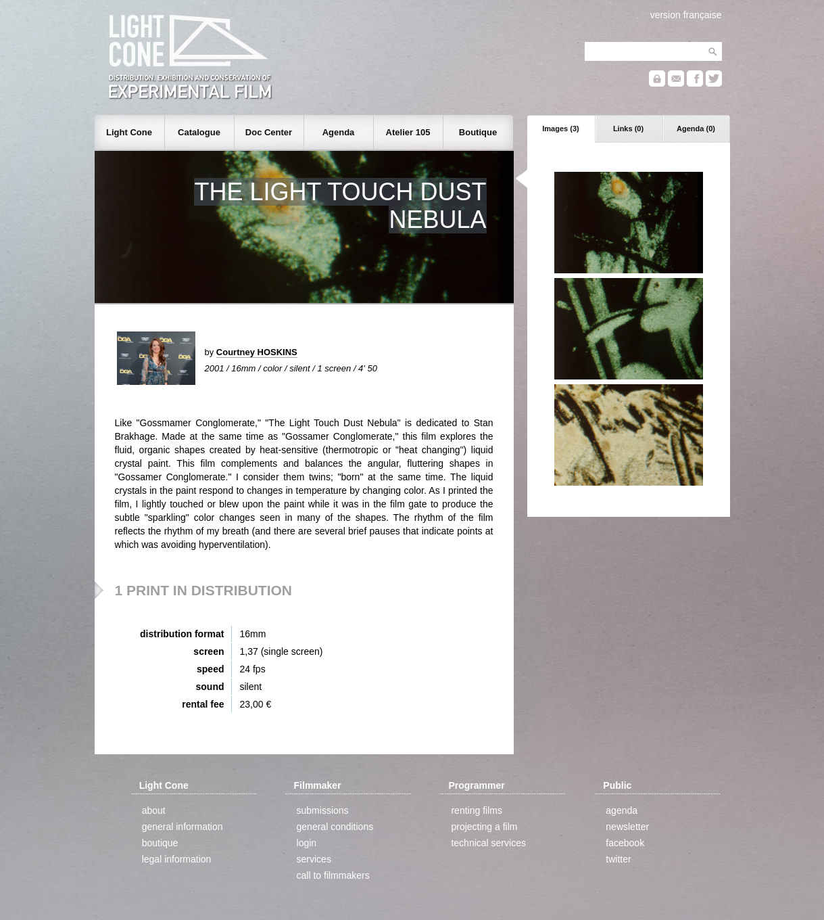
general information (182, 826)
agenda (621, 810)
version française (686, 14)
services (314, 859)
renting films (476, 810)
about (154, 810)
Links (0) (628, 128)
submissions (323, 810)
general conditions (335, 826)
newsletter (627, 826)
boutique (160, 842)
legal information (177, 859)
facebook (625, 842)
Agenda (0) (696, 128)
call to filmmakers (333, 875)
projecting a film (484, 826)
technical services (488, 842)
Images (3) (560, 128)
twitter (618, 859)
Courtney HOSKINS (256, 352)
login (307, 842)
